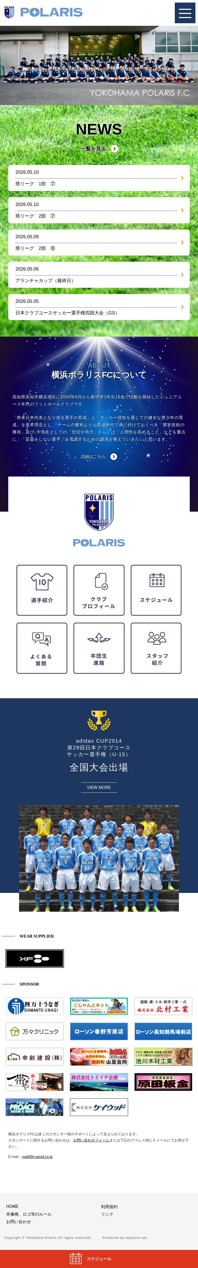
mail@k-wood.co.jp (37, 1157)
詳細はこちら (93, 456)
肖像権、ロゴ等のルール (29, 1214)
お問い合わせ (18, 1221)
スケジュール (99, 1259)
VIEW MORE (99, 787)
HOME (12, 1206)
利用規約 (109, 1206)
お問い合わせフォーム (91, 1140)
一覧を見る (93, 149)
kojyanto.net (136, 1238)
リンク (107, 1214)
